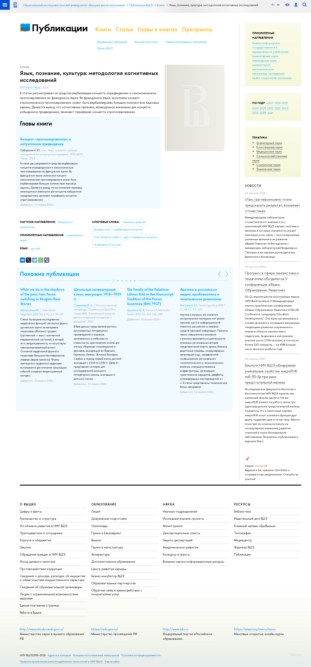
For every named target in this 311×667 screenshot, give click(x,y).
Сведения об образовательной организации (51, 587)
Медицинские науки (269, 151)
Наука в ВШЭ (105, 48)
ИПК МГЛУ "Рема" (30, 87)
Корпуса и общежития (35, 540)
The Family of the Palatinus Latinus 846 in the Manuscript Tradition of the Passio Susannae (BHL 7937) (150, 296)
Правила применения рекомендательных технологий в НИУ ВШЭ (61, 661)
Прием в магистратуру (107, 547)
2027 (270, 103)
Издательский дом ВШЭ (250, 518)
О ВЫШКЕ (28, 504)
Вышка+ (96, 540)
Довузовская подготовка (109, 518)
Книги (103, 29)
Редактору (295, 654)
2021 (278, 108)
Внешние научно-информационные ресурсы (193, 561)
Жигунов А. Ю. (189, 305)
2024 (255, 108)
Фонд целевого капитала (37, 561)
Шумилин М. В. (136, 310)
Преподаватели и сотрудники (41, 533)
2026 (278, 103)
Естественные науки (269, 147)
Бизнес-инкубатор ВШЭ (107, 576)
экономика (285, 78)
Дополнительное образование (113, 561)
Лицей (95, 511)
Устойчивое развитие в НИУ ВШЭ (43, 526)
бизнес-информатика (266, 43)
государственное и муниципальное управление (270, 49)
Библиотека (242, 511)
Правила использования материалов (185, 42)
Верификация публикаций (112, 42)
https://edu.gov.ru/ (104, 629)
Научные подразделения (180, 511)
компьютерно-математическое (263, 67)
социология (269, 78)
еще (270, 112)
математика (259, 73)
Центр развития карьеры (108, 569)
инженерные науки (264, 60)
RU (273, 4)
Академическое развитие (180, 547)
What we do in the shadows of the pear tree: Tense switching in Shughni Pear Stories (42, 296)
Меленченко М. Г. (30, 310)
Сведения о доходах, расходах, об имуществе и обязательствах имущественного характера (53, 578)
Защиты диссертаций (177, 540)
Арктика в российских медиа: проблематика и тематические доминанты (200, 294)
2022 (270, 108)
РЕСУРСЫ (242, 504)
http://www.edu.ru (175, 629)
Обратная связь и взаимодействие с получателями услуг (116, 592)
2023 (263, 108)
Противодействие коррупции (41, 569)
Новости (253, 185)
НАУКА (169, 504)
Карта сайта (112, 661)
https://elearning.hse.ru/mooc (255, 629)
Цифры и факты (31, 511)
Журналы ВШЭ (244, 547)
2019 (255, 112)
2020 (285, 108)
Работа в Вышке (30, 612)
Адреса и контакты (59, 655)
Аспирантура (100, 554)
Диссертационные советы (181, 533)
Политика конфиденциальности (140, 655)
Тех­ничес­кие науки (268, 169)
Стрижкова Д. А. (83, 305)
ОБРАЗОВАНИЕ (103, 504)
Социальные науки (268, 165)
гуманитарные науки (265, 56)
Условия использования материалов (96, 655)
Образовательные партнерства (113, 583)
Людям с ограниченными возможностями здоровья (49, 596)
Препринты (197, 29)
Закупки (25, 547)
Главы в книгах (158, 29)
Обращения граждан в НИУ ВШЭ (42, 554)
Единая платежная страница (39, 605)
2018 (263, 112)
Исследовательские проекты (183, 518)
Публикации (60, 27)
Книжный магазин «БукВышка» (255, 526)
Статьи (124, 29)
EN (278, 4)
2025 (285, 103)
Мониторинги (172, 526)
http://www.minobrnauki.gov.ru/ (41, 629)
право (256, 78)
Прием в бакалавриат (106, 533)
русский (35, 248)
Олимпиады (99, 526)
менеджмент (276, 73)
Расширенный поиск (146, 42)
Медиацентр (243, 540)
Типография (242, 533)
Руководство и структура (38, 518)
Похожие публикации (49, 274)
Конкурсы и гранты (176, 554)
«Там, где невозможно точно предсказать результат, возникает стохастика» (272, 205)
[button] (113, 281)
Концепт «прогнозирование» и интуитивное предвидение (45, 141)
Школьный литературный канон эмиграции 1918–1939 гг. (97, 294)
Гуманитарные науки (269, 143)
